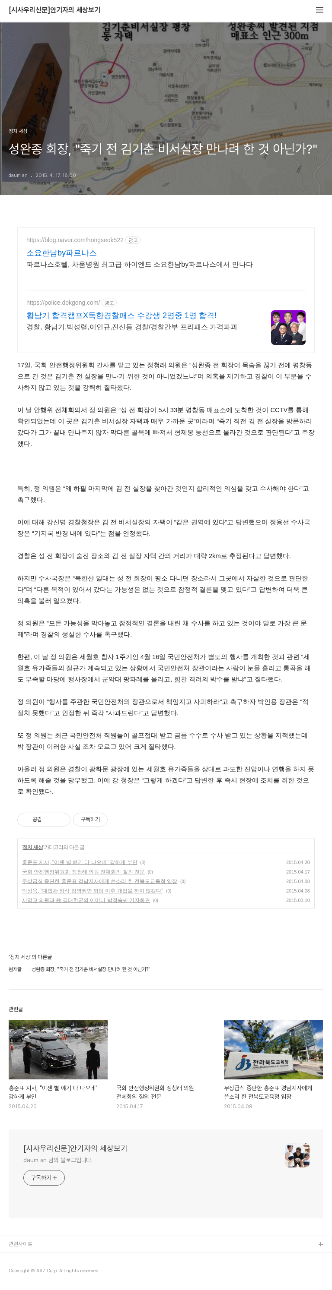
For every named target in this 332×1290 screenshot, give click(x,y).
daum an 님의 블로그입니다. (58, 1160)
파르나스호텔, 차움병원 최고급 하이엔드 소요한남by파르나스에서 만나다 (139, 264)
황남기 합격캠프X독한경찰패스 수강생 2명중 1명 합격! (121, 315)
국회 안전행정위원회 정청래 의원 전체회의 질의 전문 (83, 872)
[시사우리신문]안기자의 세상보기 (54, 10)
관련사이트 (20, 1244)
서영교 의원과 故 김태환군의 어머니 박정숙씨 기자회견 (86, 900)
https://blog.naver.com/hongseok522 (75, 240)
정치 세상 (32, 847)
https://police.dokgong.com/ (63, 302)
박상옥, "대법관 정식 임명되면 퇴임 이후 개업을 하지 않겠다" (92, 891)
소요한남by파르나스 (61, 253)
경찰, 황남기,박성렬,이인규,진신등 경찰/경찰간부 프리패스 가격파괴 (131, 327)
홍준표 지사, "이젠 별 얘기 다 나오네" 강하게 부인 (79, 862)
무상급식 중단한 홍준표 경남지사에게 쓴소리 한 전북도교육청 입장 (99, 881)
